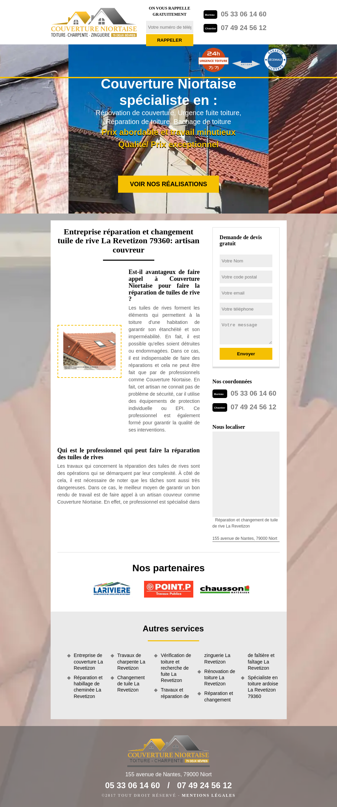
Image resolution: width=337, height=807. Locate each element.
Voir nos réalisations (168, 184)
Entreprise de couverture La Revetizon (88, 661)
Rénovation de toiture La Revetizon (219, 677)
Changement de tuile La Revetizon (131, 684)
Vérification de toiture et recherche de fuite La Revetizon (176, 668)
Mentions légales (208, 795)
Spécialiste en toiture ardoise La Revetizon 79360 (263, 687)
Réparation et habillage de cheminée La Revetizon (88, 687)
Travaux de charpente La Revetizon (131, 661)
